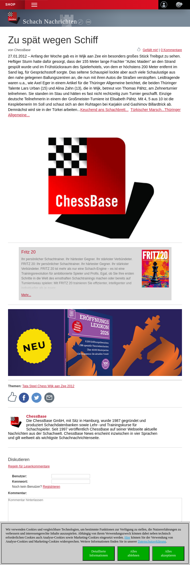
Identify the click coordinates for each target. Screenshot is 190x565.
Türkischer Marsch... (148, 109)
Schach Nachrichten (50, 21)
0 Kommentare (171, 50)
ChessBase (36, 416)
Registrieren (51, 487)
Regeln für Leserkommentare (29, 466)
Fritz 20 (28, 252)
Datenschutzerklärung (152, 541)
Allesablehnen (133, 553)
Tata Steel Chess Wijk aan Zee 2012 (48, 386)
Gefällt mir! (150, 50)
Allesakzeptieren (168, 553)
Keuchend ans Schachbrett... (104, 109)
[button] (34, 4)
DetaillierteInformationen (99, 553)
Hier (127, 537)
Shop (10, 4)
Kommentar (17, 493)
